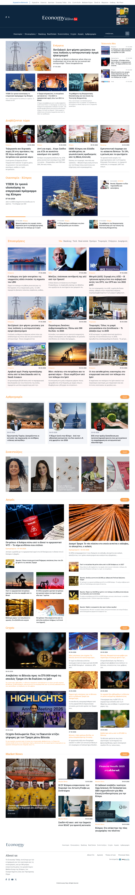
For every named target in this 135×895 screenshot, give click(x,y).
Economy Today (61, 2)
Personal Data (123, 856)
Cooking (112, 2)
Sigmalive (35, 2)
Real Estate (51, 34)
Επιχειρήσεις (30, 34)
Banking (42, 34)
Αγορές (81, 34)
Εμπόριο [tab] (93, 241)
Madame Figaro (87, 2)
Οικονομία (18, 34)
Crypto (73, 34)
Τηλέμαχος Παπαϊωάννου (70, 425)
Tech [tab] (75, 241)
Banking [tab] (67, 241)
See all (125, 397)
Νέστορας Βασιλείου (31, 425)
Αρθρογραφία (90, 34)
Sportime (51, 2)
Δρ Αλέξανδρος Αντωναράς (112, 425)
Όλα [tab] (60, 241)
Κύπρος (39, 145)
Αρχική (98, 856)
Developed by (119, 860)
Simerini (43, 2)
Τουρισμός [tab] (102, 241)
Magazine (105, 2)
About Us (89, 856)
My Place (120, 2)
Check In (97, 2)
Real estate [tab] (83, 241)
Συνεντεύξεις (63, 34)
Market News (15, 754)
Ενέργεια (9, 145)
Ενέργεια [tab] (112, 241)
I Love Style (76, 2)
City (69, 2)
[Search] (114, 33)
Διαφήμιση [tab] (122, 241)
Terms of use (109, 856)
